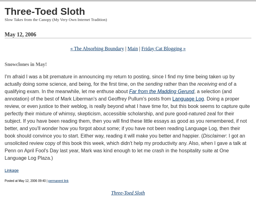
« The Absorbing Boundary (97, 48)
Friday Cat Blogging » (163, 48)
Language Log (188, 98)
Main (133, 48)
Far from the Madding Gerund (161, 91)
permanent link (58, 181)
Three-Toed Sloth (45, 11)
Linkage (12, 170)
